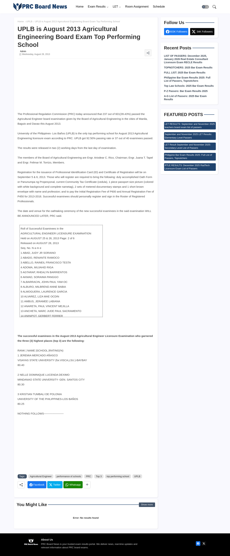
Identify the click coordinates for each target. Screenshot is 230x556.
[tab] (80, 6)
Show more (147, 504)
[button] (205, 7)
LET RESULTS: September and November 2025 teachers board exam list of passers (190, 126)
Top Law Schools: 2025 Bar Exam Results (189, 85)
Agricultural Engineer (41, 476)
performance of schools (69, 476)
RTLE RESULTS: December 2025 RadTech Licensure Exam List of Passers (187, 167)
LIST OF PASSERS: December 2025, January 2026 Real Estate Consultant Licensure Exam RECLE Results (186, 59)
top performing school (118, 476)
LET (115, 6)
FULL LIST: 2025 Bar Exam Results (185, 72)
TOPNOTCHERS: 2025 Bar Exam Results (188, 67)
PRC (88, 476)
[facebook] (198, 543)
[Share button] (87, 484)
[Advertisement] (86, 86)
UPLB (29, 21)
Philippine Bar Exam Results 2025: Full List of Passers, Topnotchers (187, 79)
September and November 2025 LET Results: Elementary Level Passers (188, 136)
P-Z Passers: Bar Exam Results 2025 (186, 91)
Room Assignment (137, 6)
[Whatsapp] (73, 484)
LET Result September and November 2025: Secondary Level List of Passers (188, 146)
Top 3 (99, 476)
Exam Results (97, 6)
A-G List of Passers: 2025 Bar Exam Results (185, 98)
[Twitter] (55, 484)
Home (80, 6)
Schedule (159, 6)
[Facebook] (36, 484)
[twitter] (204, 543)
